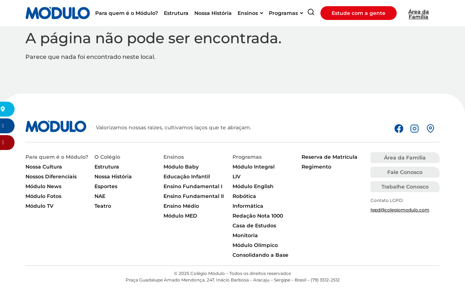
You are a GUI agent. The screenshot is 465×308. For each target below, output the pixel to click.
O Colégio (107, 157)
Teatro (102, 206)
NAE (99, 196)
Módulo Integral (253, 166)
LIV (236, 176)
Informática (247, 206)
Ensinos (173, 157)
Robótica (244, 196)
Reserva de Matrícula (329, 157)
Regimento (316, 166)
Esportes (105, 186)
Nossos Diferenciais (51, 176)
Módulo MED (180, 215)
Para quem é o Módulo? (56, 157)
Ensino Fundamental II (193, 196)
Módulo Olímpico (255, 245)
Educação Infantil (186, 176)
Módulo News (43, 186)
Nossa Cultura (43, 166)
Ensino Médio (181, 206)
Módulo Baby (181, 166)
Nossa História (113, 176)
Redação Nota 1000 (257, 215)
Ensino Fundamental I (192, 186)
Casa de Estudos (254, 225)
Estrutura (106, 166)
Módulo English (253, 186)
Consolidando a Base (260, 255)
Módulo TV (39, 206)
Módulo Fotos (43, 196)
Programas (247, 157)
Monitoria (245, 235)
